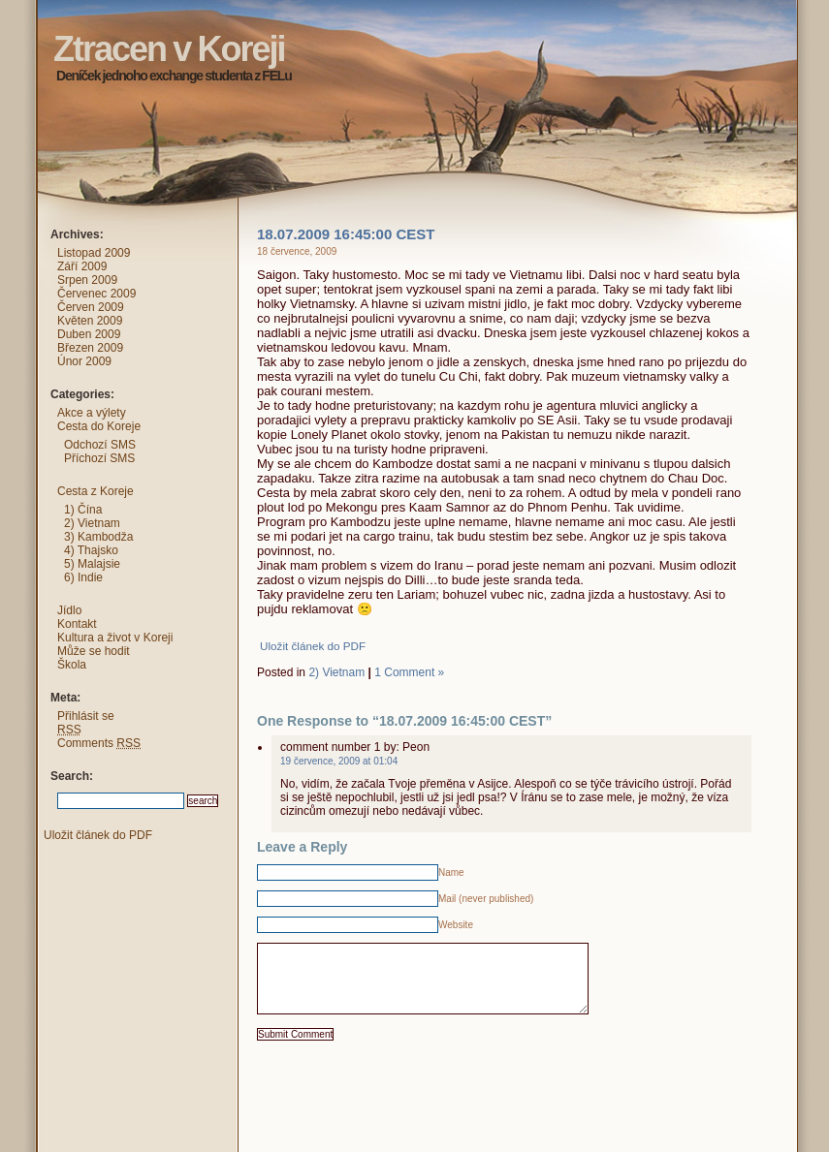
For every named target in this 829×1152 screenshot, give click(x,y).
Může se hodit (93, 651)
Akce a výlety (91, 413)
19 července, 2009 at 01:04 (339, 761)
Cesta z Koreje (95, 491)
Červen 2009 (90, 307)
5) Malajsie (92, 564)
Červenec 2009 (96, 293)
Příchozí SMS (99, 458)
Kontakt (77, 624)
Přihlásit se (85, 716)
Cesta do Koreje (99, 426)
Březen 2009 (90, 348)
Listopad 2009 (93, 253)
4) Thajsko (91, 550)
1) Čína (83, 509)
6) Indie (83, 577)
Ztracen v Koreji (18, 14)
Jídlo (69, 610)
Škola (71, 664)
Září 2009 (82, 266)
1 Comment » (409, 672)
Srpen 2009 (87, 280)
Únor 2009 (84, 361)
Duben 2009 (88, 334)
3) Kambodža (98, 537)
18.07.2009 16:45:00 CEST (345, 234)
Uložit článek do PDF (313, 645)
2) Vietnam (336, 672)
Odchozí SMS (100, 444)
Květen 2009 (89, 320)
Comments (99, 743)
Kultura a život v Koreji (115, 637)
